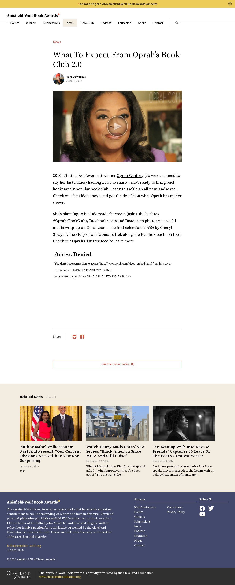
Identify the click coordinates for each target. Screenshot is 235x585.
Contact (158, 23)
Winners (31, 23)
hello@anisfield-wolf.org (24, 546)
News (70, 23)
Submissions (51, 23)
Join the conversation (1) (117, 364)
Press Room (175, 507)
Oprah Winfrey (130, 175)
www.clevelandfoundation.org (60, 577)
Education (124, 23)
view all (50, 397)
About (142, 23)
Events (14, 23)
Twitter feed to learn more (109, 241)
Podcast (106, 23)
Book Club (87, 23)
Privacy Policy (176, 512)
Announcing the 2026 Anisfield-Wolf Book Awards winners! (118, 4)
